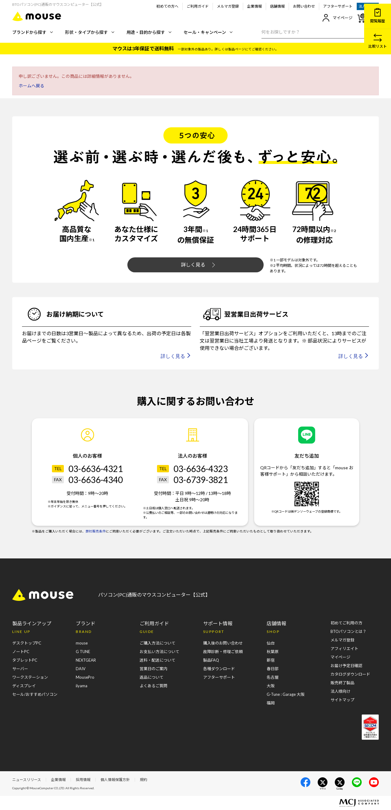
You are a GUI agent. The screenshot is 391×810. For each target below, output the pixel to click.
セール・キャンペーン (208, 32)
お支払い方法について (159, 651)
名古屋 (273, 677)
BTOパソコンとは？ (349, 631)
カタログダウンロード (350, 674)
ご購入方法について (157, 643)
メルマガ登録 (228, 6)
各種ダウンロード (219, 668)
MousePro (85, 677)
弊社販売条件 (96, 531)
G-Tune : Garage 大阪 (286, 694)
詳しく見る (198, 265)
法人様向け (340, 691)
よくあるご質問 (153, 685)
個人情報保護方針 (115, 779)
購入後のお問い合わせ (223, 643)
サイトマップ (342, 699)
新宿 (271, 660)
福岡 (271, 702)
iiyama (81, 685)
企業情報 (254, 6)
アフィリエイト (344, 648)
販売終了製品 (342, 682)
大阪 (271, 685)
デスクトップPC (26, 643)
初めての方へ (167, 6)
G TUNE (83, 651)
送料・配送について (157, 660)
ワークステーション (30, 677)
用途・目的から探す (148, 32)
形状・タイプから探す (89, 32)
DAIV (81, 668)
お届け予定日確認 (346, 665)
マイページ (337, 18)
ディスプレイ (24, 685)
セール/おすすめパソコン (34, 694)
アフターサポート (338, 6)
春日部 (273, 668)
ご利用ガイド (198, 6)
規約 (143, 779)
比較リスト (377, 41)
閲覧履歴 (377, 15)
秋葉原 (273, 651)
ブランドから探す (32, 32)
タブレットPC (24, 660)
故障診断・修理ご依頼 (223, 651)
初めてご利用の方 (346, 622)
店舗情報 (277, 6)
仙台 (271, 643)
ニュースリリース (26, 779)
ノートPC (20, 651)
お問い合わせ (304, 6)
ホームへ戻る (31, 85)
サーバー (20, 668)
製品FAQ (211, 660)
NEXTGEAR (86, 660)
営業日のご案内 (153, 668)
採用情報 (83, 779)
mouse (82, 643)
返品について (151, 677)
